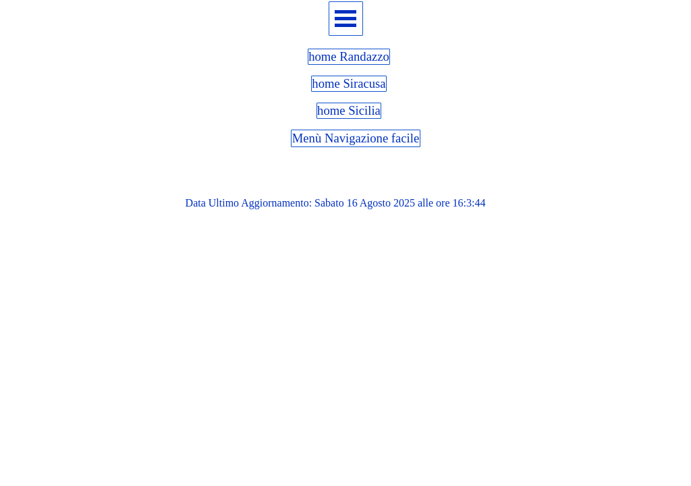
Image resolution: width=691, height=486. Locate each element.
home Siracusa (348, 83)
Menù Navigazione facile (356, 138)
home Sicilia (349, 110)
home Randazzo (348, 56)
